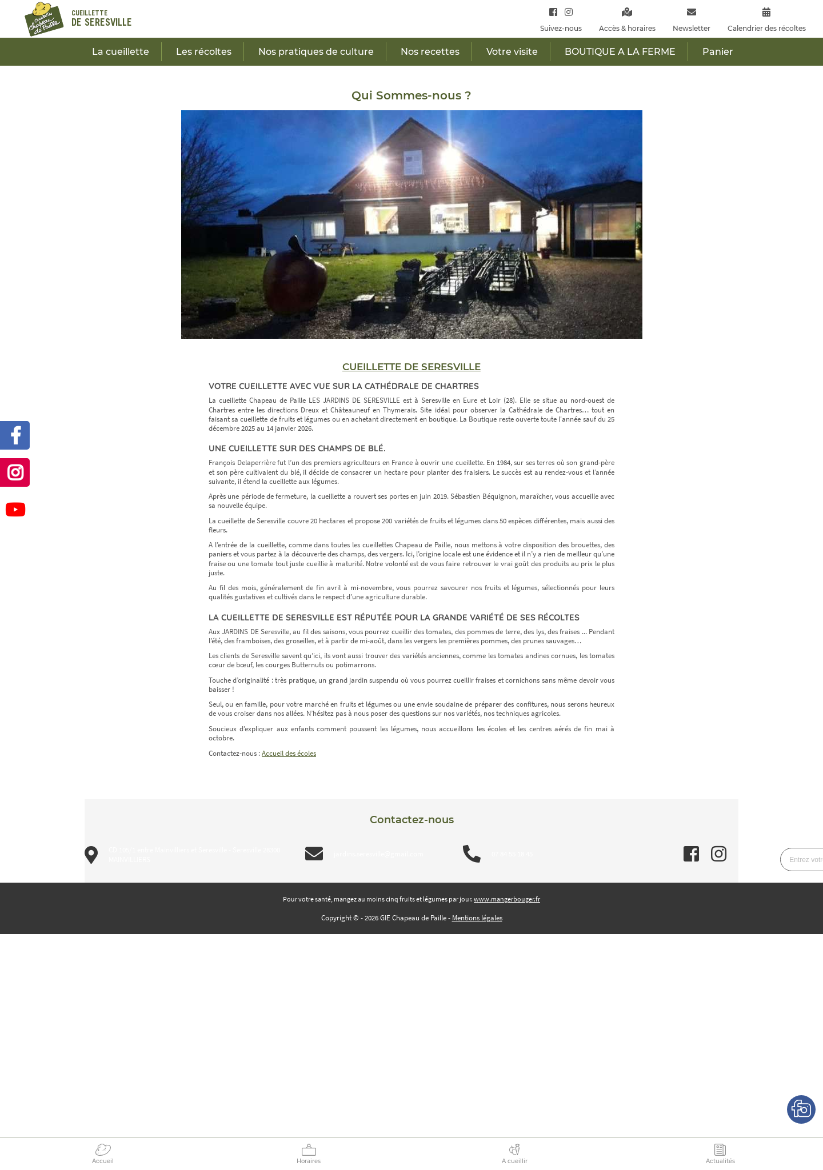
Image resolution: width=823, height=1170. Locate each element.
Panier (717, 51)
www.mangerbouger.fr (507, 899)
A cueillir (515, 1161)
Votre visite (512, 51)
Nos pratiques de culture (316, 51)
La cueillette (120, 51)
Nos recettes (430, 51)
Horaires (309, 1161)
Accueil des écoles (289, 753)
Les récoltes (203, 51)
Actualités (720, 1161)
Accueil (103, 1161)
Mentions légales (477, 918)
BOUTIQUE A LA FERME (620, 51)
